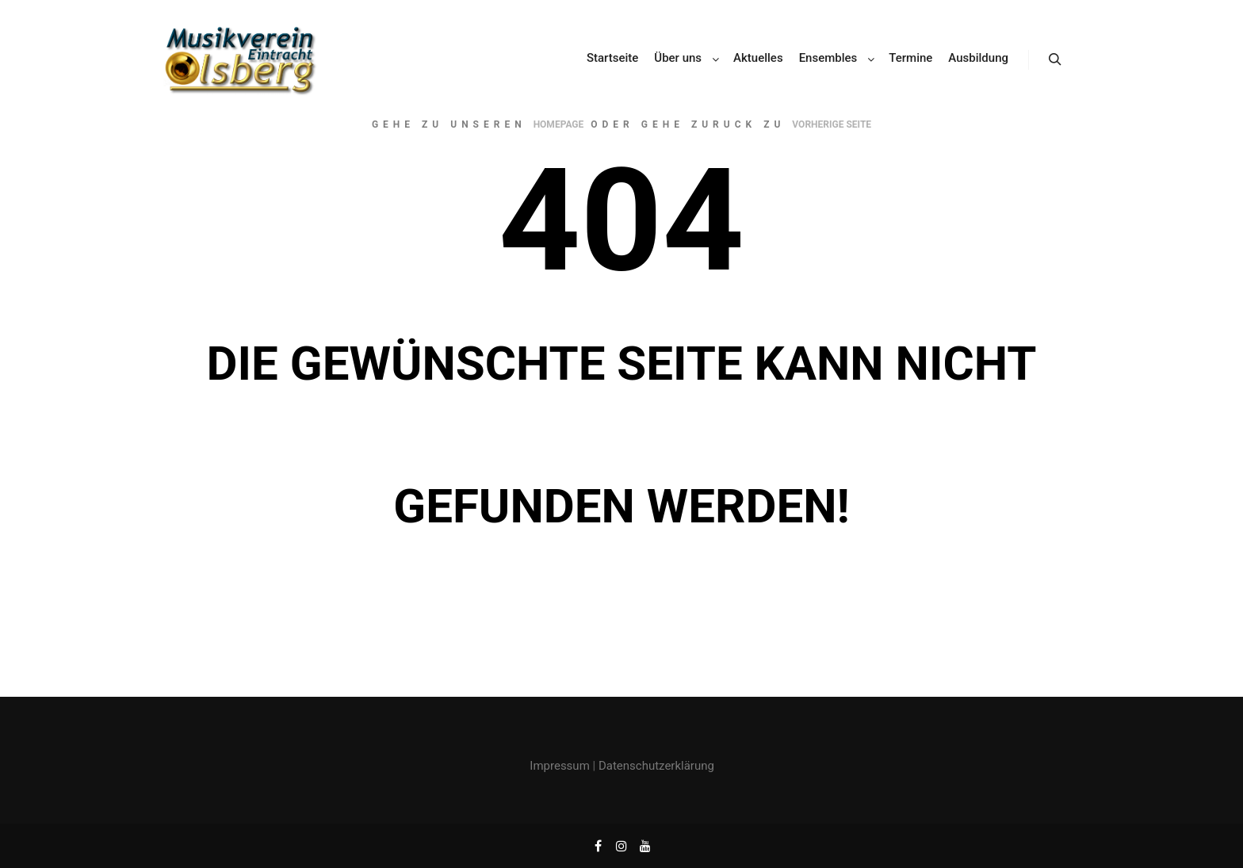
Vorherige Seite (831, 124)
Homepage (559, 124)
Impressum (559, 766)
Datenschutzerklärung (656, 766)
